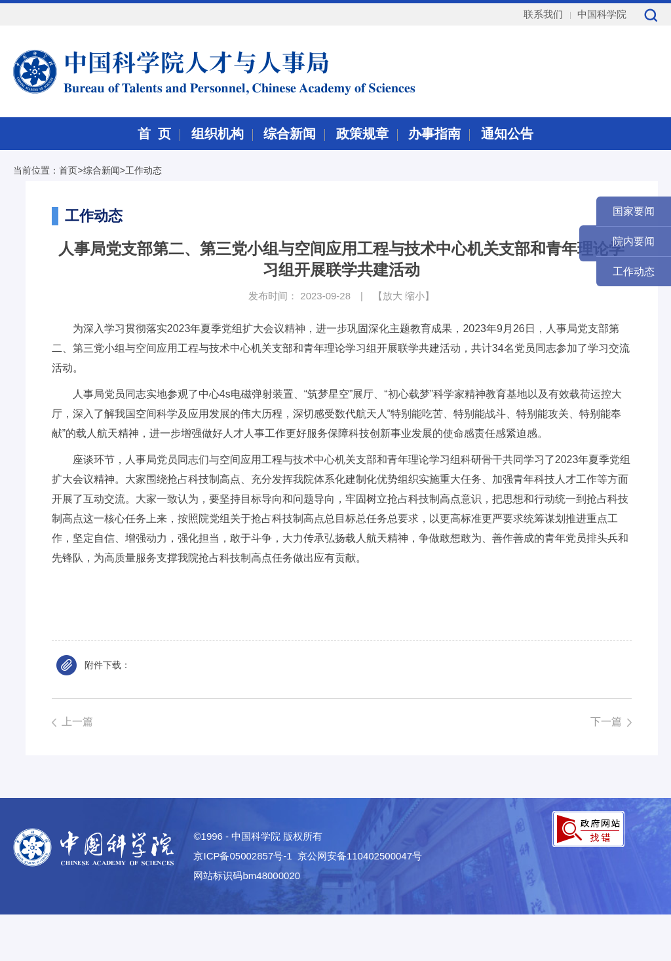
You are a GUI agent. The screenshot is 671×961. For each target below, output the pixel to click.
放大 (392, 295)
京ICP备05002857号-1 (242, 855)
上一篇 (77, 721)
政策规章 (362, 133)
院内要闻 (634, 241)
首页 (68, 170)
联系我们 (543, 14)
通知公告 (507, 133)
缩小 (415, 295)
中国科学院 (601, 14)
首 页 (154, 133)
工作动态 (143, 170)
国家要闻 (634, 211)
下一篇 (606, 721)
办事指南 (434, 133)
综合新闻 (289, 133)
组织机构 (217, 133)
